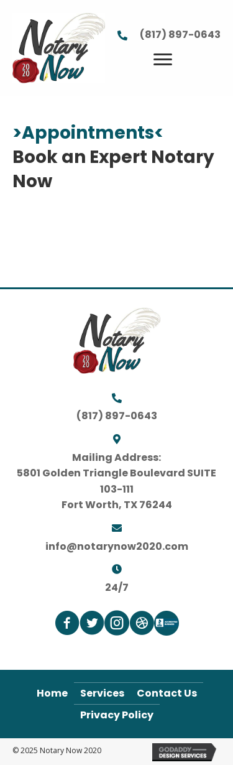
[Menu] (162, 59)
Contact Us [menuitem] (167, 693)
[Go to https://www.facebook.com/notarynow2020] (67, 625)
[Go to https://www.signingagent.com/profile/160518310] (141, 625)
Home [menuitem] (52, 693)
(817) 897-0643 (180, 34)
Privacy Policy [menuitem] (116, 715)
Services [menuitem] (102, 693)
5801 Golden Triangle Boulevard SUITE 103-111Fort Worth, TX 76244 (116, 489)
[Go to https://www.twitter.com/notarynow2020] (92, 625)
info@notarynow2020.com (116, 546)
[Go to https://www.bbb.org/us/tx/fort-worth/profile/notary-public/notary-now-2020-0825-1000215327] (166, 623)
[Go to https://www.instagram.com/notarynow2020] (116, 625)
